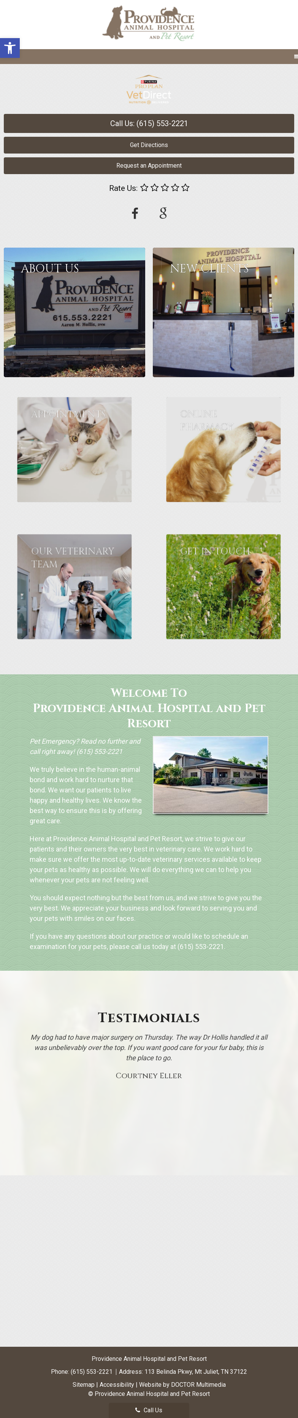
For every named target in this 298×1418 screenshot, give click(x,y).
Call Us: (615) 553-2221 (149, 123)
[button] (10, 48)
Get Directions (149, 145)
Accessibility (117, 1384)
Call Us (148, 1410)
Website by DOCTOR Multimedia (182, 1384)
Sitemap (84, 1384)
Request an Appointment (149, 165)
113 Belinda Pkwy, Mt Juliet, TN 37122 (195, 1371)
